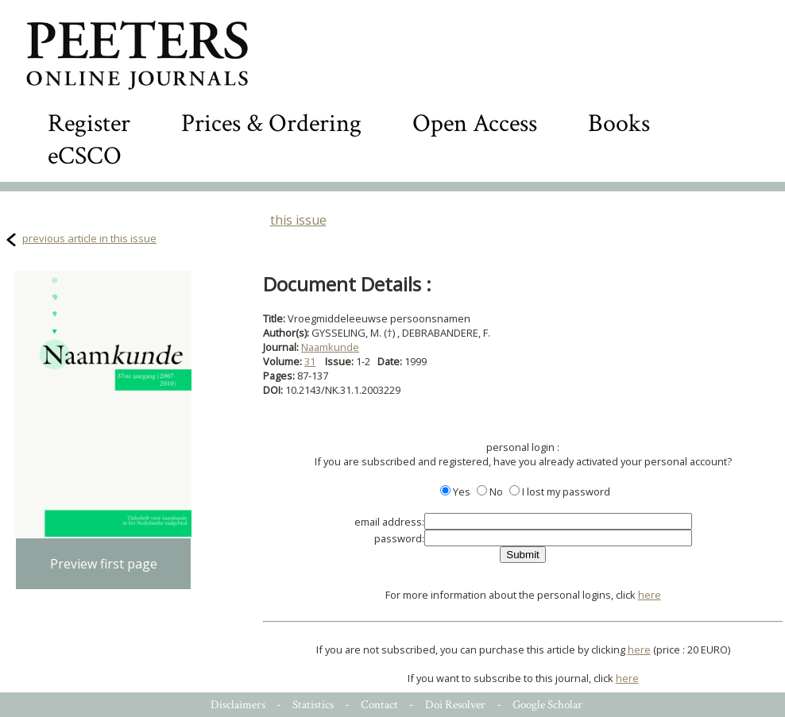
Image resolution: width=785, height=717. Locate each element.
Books (619, 123)
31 (309, 361)
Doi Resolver (455, 704)
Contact (379, 704)
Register (89, 123)
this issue (298, 220)
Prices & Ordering (271, 123)
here (649, 595)
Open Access (474, 123)
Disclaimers (238, 704)
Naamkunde (330, 347)
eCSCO (85, 156)
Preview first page (103, 563)
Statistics (313, 704)
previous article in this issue (89, 238)
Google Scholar (547, 704)
